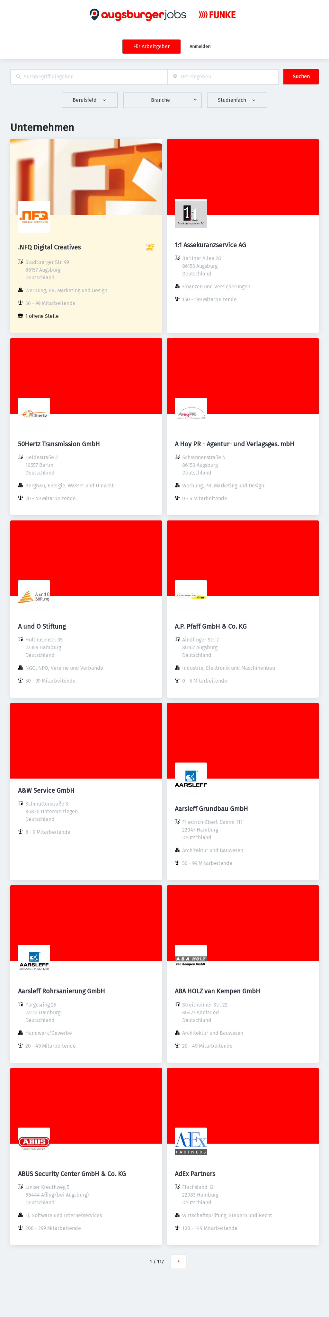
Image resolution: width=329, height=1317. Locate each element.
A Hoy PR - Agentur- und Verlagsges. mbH (234, 444)
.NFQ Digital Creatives (49, 247)
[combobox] (88, 77)
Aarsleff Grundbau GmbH (211, 809)
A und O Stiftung (42, 626)
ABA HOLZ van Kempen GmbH (217, 991)
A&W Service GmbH (46, 790)
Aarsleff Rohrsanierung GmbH (61, 991)
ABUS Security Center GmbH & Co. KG (72, 1174)
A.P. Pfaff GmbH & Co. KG (211, 626)
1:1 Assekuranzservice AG (210, 245)
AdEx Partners (195, 1174)
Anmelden (200, 46)
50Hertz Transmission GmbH (59, 444)
